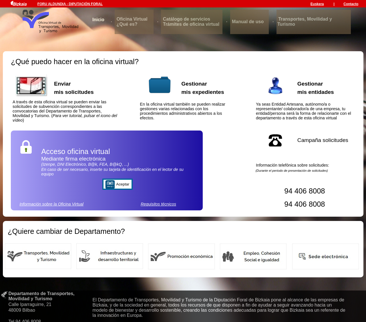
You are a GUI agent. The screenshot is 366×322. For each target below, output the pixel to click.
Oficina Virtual (132, 19)
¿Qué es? (127, 24)
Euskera (317, 4)
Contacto (350, 4)
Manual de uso (248, 21)
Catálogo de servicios (186, 19)
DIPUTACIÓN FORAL (86, 4)
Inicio (98, 19)
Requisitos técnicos (158, 204)
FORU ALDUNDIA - (53, 4)
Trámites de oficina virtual (191, 24)
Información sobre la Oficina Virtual (51, 204)
